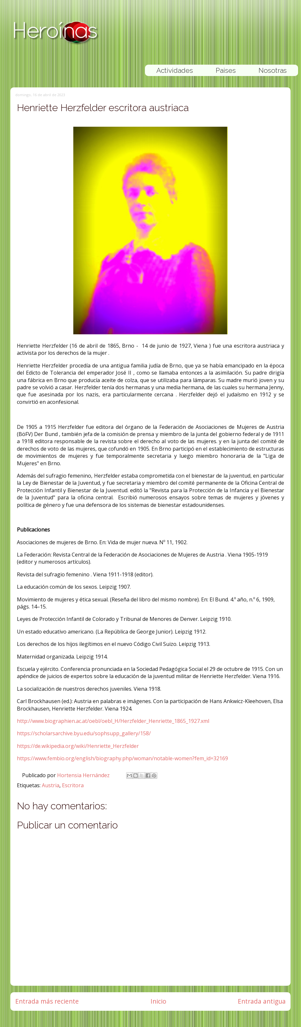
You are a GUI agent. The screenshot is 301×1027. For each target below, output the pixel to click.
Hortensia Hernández (84, 775)
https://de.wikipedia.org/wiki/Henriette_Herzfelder (78, 746)
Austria (50, 785)
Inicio (158, 1001)
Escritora (73, 785)
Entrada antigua (262, 1001)
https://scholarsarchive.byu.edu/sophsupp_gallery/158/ (84, 733)
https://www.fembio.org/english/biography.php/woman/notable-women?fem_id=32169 (122, 758)
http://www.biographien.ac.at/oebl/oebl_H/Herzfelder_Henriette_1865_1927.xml (113, 721)
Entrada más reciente (47, 1001)
